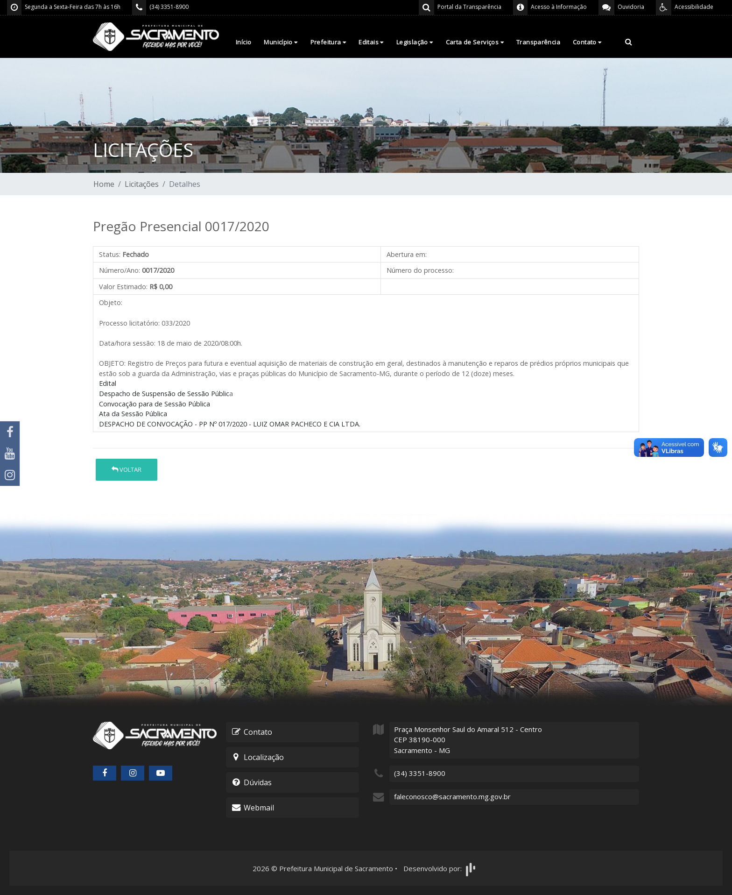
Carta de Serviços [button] (475, 42)
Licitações (142, 184)
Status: (109, 254)
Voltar (126, 469)
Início (243, 42)
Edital (107, 383)
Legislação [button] (414, 42)
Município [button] (280, 42)
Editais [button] (371, 42)
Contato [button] (587, 42)
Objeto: (110, 302)
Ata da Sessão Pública (133, 413)
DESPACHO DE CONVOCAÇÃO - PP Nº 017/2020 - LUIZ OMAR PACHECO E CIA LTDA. (229, 423)
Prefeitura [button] (328, 42)
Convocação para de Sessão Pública (154, 403)
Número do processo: (420, 270)
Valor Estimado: (123, 286)
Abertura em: (407, 254)
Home (103, 184)
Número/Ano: (119, 270)
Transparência (538, 42)
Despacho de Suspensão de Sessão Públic (164, 393)
